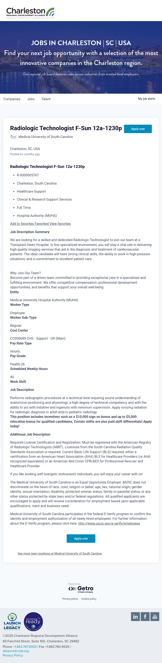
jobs (31, 99)
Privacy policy (70, 598)
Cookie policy (88, 598)
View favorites (60, 224)
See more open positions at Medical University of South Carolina (60, 553)
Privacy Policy (13, 655)
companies (11, 99)
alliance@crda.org (16, 651)
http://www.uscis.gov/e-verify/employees (109, 523)
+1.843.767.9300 (25, 647)
